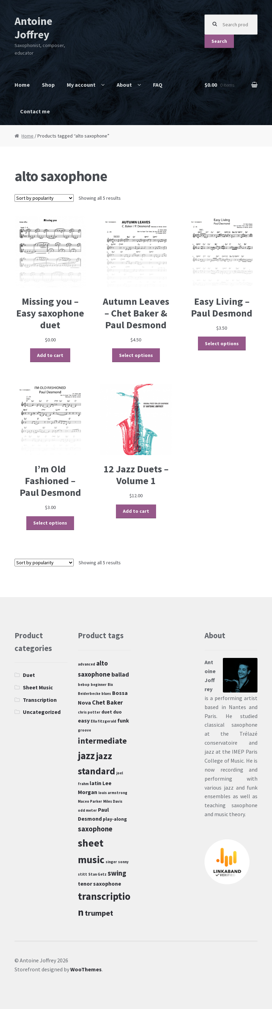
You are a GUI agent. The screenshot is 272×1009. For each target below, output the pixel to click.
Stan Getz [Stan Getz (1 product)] (97, 874)
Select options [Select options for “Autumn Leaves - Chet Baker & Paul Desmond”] (136, 355)
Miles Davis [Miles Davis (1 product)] (113, 801)
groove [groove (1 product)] (84, 730)
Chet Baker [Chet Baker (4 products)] (107, 702)
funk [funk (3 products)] (123, 720)
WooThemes (86, 969)
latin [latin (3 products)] (95, 783)
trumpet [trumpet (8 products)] (99, 913)
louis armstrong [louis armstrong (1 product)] (112, 793)
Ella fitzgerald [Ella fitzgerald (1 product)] (103, 721)
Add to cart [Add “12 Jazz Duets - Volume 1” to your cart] (136, 511)
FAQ (157, 84)
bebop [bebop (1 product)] (84, 684)
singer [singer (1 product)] (111, 862)
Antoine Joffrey (33, 27)
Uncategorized (42, 711)
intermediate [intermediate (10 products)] (102, 740)
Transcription (40, 699)
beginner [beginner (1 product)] (99, 684)
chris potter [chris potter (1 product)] (89, 712)
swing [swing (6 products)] (117, 873)
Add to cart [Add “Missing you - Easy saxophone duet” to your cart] (50, 355)
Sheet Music (38, 687)
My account (81, 84)
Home (22, 84)
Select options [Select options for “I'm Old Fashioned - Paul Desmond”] (50, 523)
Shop (48, 84)
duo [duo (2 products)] (117, 712)
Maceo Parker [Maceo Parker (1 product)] (90, 801)
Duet (29, 674)
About (124, 84)
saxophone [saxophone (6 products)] (95, 828)
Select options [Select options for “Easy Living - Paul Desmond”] (222, 343)
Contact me (35, 111)
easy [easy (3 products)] (84, 720)
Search (219, 41)
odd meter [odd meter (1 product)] (87, 810)
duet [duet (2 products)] (106, 712)
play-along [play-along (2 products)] (115, 819)
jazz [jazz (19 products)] (86, 755)
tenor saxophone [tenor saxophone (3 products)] (99, 883)
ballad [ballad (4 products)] (120, 674)
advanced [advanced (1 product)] (86, 664)
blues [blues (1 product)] (106, 693)
